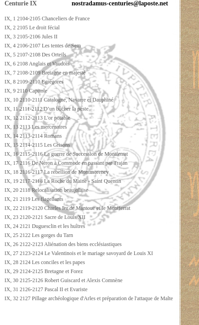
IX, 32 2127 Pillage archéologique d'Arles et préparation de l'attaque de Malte (89, 298)
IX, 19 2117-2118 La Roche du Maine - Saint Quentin (63, 181)
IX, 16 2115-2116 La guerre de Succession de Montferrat (66, 154)
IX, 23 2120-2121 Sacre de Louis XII (45, 217)
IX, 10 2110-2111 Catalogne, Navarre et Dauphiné (59, 100)
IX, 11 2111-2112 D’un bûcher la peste (47, 109)
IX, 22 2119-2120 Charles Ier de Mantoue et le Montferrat (67, 208)
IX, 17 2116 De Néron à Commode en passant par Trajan (66, 163)
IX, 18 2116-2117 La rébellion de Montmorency (57, 172)
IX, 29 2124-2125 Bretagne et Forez (44, 271)
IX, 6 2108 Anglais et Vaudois (37, 63)
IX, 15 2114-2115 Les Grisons (37, 145)
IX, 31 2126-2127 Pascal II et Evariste (46, 289)
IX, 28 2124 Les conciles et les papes (45, 262)
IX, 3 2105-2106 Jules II (31, 36)
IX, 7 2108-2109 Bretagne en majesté (45, 73)
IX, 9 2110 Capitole (26, 91)
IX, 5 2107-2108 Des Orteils (35, 54)
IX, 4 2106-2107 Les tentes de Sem (43, 45)
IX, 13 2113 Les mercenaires (36, 127)
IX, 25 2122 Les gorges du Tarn (39, 235)
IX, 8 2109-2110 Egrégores (34, 82)
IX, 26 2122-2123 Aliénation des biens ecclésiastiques (63, 244)
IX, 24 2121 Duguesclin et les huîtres (45, 226)
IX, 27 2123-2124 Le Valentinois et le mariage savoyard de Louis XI (79, 253)
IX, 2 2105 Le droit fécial (32, 27)
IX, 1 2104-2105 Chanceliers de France (47, 18)
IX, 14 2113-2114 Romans (33, 136)
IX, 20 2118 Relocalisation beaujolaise (46, 190)
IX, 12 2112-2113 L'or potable (37, 118)
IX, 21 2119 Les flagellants (34, 199)
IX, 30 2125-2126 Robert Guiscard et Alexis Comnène (63, 280)
